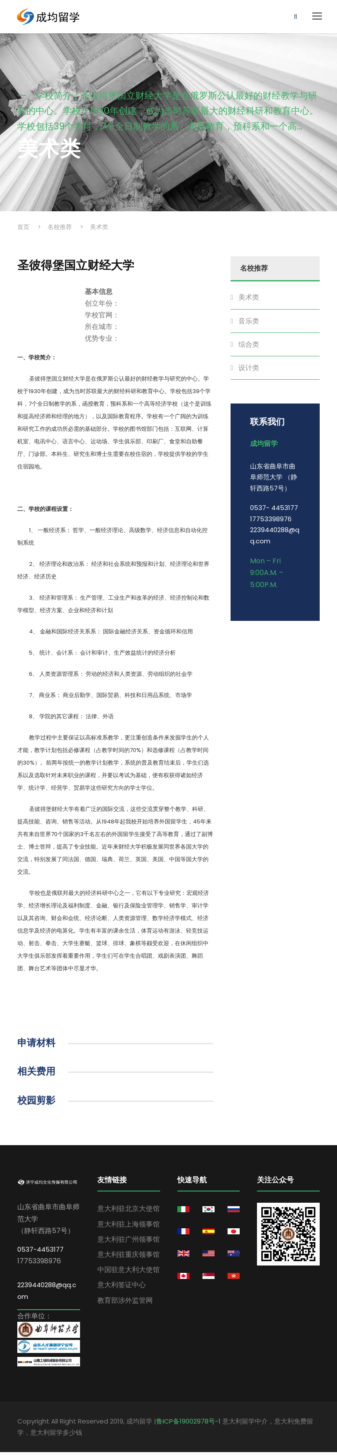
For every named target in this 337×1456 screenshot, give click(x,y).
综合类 (248, 348)
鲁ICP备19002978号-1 (188, 1425)
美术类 (248, 301)
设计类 (248, 371)
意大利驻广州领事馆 (128, 1243)
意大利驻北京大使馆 (128, 1212)
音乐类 (248, 324)
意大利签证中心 (121, 1289)
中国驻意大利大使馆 (128, 1273)
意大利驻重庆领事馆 (128, 1258)
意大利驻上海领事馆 (128, 1228)
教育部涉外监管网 (125, 1304)
